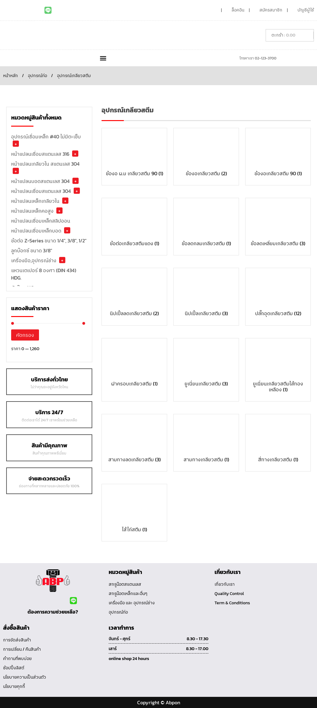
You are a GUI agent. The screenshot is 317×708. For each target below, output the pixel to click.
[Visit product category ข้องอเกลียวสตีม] (206, 155)
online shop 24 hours (129, 658)
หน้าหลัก (10, 75)
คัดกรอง (25, 335)
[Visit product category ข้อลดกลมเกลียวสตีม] (206, 225)
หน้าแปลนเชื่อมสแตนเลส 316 (40, 154)
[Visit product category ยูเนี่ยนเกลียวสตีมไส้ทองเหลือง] (278, 368)
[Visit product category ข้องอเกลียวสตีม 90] (278, 155)
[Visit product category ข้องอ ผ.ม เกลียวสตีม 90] (134, 155)
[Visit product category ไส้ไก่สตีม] (134, 511)
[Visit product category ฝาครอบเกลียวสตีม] (134, 365)
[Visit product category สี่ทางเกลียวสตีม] (278, 441)
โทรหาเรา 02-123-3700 (258, 58)
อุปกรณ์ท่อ (37, 75)
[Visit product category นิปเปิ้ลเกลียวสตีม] (206, 295)
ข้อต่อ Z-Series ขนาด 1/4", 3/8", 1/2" (48, 240)
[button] (103, 58)
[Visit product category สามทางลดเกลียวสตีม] (134, 441)
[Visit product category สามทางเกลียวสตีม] (206, 441)
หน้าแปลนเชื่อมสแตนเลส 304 (41, 191)
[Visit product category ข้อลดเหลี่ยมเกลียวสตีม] (278, 225)
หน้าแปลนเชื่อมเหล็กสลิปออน (40, 220)
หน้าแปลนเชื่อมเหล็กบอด (36, 230)
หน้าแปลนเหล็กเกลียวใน (35, 201)
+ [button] (16, 144)
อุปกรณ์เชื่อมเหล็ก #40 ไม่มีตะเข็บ (46, 136)
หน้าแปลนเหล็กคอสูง (32, 211)
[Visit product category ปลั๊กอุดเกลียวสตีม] (278, 295)
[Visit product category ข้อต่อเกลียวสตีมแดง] (134, 225)
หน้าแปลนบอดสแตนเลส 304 (40, 181)
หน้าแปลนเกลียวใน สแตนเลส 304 (45, 163)
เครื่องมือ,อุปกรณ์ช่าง (33, 260)
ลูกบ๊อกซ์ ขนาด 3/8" (31, 250)
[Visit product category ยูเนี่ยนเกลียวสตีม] (206, 365)
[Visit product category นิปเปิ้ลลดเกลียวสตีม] (134, 295)
